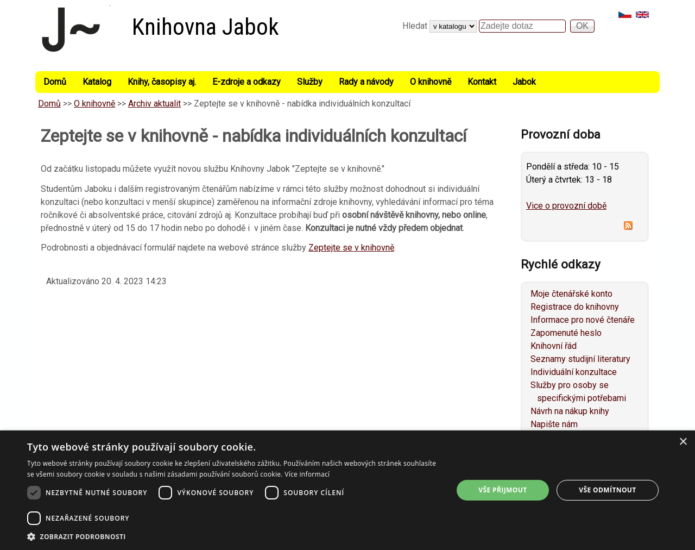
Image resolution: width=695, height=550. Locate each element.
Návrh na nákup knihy (569, 411)
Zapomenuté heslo (566, 333)
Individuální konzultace (573, 372)
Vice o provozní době (566, 206)
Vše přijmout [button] (502, 490)
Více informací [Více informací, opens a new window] (307, 474)
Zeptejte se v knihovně (351, 247)
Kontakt (481, 82)
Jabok (524, 82)
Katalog (97, 82)
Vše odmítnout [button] (607, 490)
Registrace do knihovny (574, 307)
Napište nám (554, 424)
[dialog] (347, 490)
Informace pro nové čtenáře (582, 320)
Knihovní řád (553, 346)
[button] (233, 536)
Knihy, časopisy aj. (162, 82)
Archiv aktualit (154, 103)
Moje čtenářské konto (571, 294)
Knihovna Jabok (205, 27)
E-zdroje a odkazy (246, 82)
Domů (54, 82)
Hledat (415, 26)
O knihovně (430, 82)
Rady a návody (366, 82)
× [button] (683, 442)
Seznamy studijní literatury (580, 359)
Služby (310, 82)
